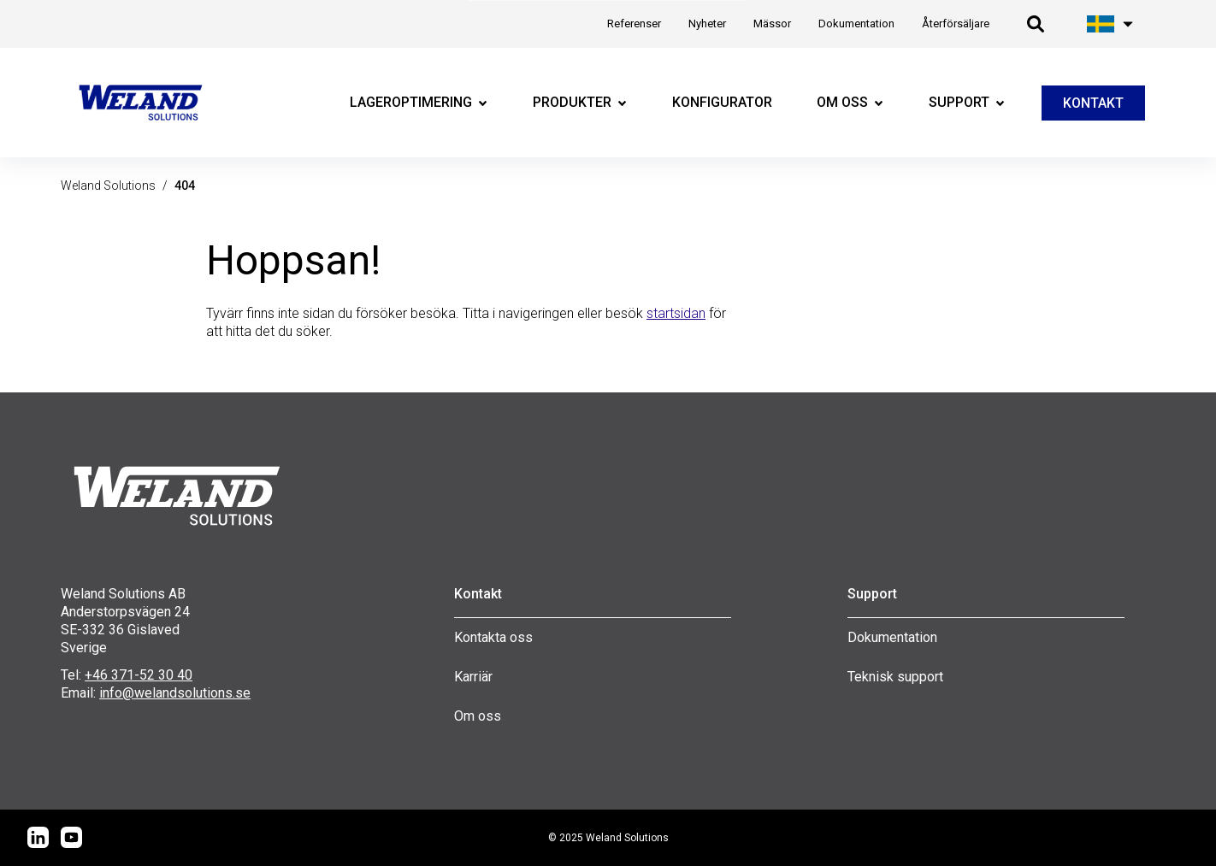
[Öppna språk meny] (1111, 24)
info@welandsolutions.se (175, 693)
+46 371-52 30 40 (138, 675)
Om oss (477, 716)
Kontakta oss (493, 637)
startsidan (675, 313)
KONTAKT (1093, 103)
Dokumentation (892, 637)
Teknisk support (895, 677)
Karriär (473, 677)
